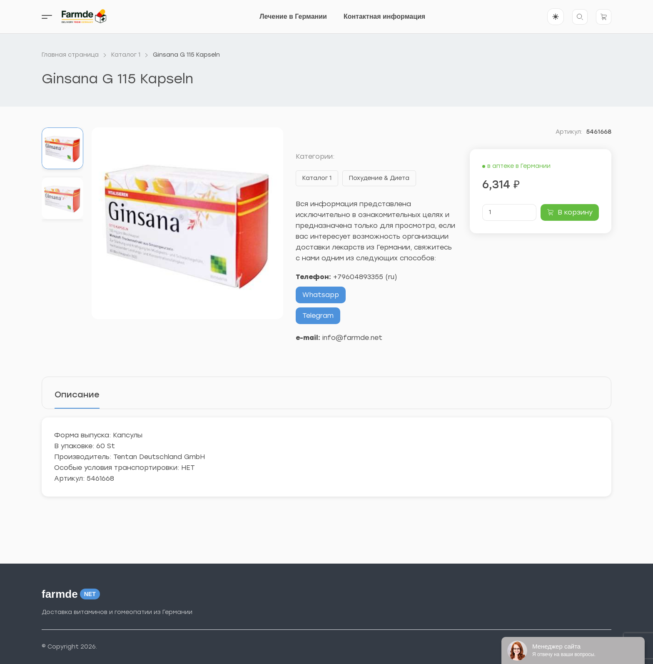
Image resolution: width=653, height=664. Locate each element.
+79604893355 (358, 277)
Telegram (318, 316)
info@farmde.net (352, 338)
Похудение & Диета (379, 178)
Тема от (561, 647)
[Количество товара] (509, 212)
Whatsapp (320, 295)
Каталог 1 (316, 178)
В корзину (575, 212)
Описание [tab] (77, 394)
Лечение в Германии (293, 16)
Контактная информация (384, 16)
